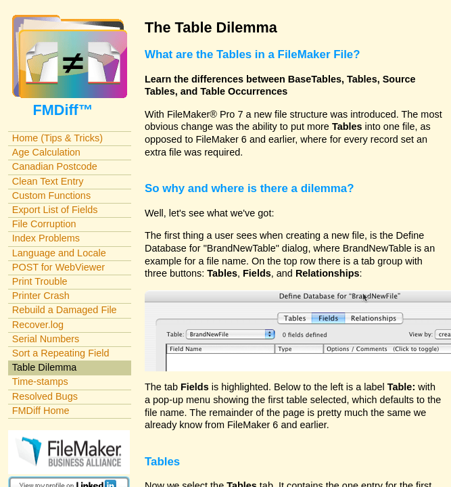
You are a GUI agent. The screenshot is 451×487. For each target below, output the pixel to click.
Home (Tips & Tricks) (57, 138)
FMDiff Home (41, 410)
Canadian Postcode (54, 166)
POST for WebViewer (58, 267)
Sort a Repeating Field (61, 353)
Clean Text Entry (48, 181)
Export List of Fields (55, 209)
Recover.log (38, 324)
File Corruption (44, 223)
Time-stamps (40, 381)
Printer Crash (41, 295)
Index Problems (46, 238)
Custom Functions (51, 195)
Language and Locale (59, 253)
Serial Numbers (46, 338)
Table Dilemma (44, 367)
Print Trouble (40, 281)
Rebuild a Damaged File (64, 309)
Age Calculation (46, 152)
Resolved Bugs (45, 396)
